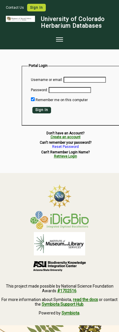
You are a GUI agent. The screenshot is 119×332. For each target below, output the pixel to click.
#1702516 (66, 290)
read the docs (85, 299)
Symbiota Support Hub (62, 304)
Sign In (36, 8)
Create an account (65, 137)
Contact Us (15, 8)
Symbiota (70, 313)
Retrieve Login (65, 156)
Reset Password (65, 147)
